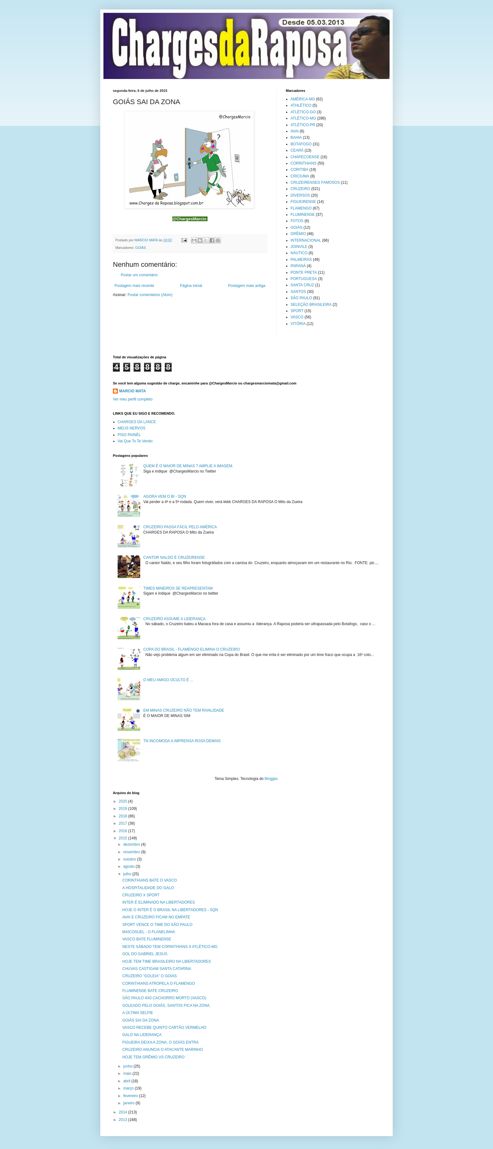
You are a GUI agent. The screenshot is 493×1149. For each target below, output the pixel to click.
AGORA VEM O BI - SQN (164, 496)
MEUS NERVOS (131, 428)
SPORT (297, 311)
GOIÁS (140, 247)
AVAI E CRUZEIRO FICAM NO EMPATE (156, 917)
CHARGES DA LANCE (137, 422)
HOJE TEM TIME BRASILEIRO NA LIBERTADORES (166, 961)
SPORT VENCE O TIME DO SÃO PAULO (157, 924)
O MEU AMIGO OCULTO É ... (168, 680)
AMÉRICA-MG (303, 99)
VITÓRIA (298, 324)
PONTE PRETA (304, 272)
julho (127, 874)
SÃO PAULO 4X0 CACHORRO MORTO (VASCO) (164, 998)
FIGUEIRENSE (303, 201)
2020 (123, 801)
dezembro (132, 844)
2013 (123, 1120)
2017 (123, 823)
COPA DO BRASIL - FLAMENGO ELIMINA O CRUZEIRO (191, 649)
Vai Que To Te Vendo (135, 441)
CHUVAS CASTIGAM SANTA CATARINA (156, 969)
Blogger (271, 778)
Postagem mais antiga (246, 285)
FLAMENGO (301, 208)
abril (127, 1081)
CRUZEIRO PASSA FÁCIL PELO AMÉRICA (180, 527)
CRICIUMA (300, 176)
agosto (129, 866)
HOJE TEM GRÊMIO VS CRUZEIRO (153, 1057)
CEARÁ (297, 150)
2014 (123, 1112)
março (129, 1088)
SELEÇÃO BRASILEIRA (311, 304)
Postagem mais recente (134, 285)
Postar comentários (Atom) (150, 295)
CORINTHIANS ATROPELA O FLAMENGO (158, 983)
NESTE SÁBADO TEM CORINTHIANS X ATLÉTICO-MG (170, 946)
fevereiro (131, 1096)
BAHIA (296, 137)
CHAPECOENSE (305, 157)
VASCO (297, 317)
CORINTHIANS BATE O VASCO (149, 880)
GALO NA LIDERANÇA (142, 1035)
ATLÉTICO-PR (303, 125)
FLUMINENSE (303, 214)
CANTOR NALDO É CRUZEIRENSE (174, 557)
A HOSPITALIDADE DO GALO (148, 888)
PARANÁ (298, 266)
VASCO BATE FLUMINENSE (146, 939)
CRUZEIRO (300, 189)
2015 (123, 838)
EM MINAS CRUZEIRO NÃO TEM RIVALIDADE (183, 710)
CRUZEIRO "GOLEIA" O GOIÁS (149, 976)
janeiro (129, 1103)
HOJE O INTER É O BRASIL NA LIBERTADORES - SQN (170, 910)
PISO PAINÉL (129, 435)
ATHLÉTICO (301, 105)
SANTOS (298, 291)
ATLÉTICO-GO (303, 112)
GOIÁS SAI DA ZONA (140, 1020)
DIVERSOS (300, 195)
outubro (130, 859)
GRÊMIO (298, 234)
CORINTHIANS (304, 163)
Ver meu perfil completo (132, 399)
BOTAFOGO (301, 144)
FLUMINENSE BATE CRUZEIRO (150, 991)
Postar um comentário (139, 275)
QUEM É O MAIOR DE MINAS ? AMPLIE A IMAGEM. (188, 466)
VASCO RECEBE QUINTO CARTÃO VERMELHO (164, 1027)
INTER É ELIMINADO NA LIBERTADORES (158, 902)
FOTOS (297, 221)
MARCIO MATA (132, 391)
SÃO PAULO (301, 298)
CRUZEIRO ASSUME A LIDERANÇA (174, 619)
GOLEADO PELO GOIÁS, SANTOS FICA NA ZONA (166, 1005)
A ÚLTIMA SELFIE (137, 1013)
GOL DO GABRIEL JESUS (144, 954)
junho (128, 1066)
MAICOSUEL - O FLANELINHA (148, 932)
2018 (123, 816)
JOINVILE (299, 246)
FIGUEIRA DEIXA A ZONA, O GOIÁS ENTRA (160, 1042)
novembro (132, 852)
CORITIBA (299, 169)
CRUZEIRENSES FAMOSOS (315, 182)
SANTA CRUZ (302, 285)
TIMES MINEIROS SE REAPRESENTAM (178, 588)
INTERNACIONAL (306, 240)
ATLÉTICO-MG (303, 118)
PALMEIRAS (301, 259)
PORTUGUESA (304, 279)
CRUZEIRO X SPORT (140, 895)
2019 (123, 808)
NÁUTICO (299, 253)
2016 (123, 831)
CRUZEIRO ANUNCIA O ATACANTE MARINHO (162, 1049)
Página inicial (191, 285)
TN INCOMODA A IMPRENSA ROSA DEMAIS (182, 741)
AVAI (295, 131)
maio (127, 1073)
